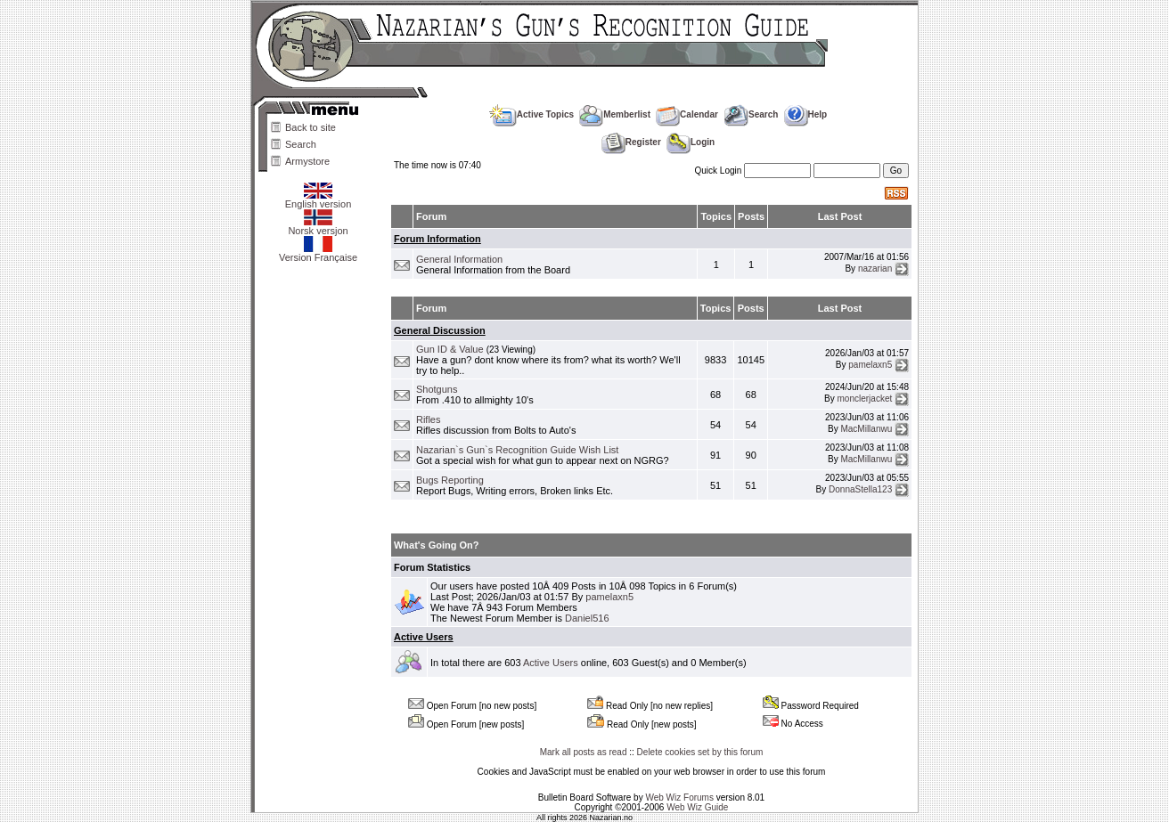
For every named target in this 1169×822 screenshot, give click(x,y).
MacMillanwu (866, 429)
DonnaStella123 (860, 489)
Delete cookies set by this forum (700, 752)
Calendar (687, 114)
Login (690, 142)
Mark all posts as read (583, 752)
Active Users (424, 636)
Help (806, 114)
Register (631, 142)
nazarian (875, 268)
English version (318, 199)
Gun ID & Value (450, 349)
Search (300, 144)
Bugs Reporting (450, 480)
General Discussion (440, 330)
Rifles (428, 419)
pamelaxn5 (870, 364)
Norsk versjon (317, 226)
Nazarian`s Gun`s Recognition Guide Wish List (517, 449)
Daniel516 (587, 618)
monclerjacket (865, 398)
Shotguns (436, 389)
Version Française (318, 253)
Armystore (307, 161)
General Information (459, 259)
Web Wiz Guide (697, 807)
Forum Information (437, 238)
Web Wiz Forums (679, 797)
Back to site (310, 127)
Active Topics (531, 114)
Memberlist (614, 114)
